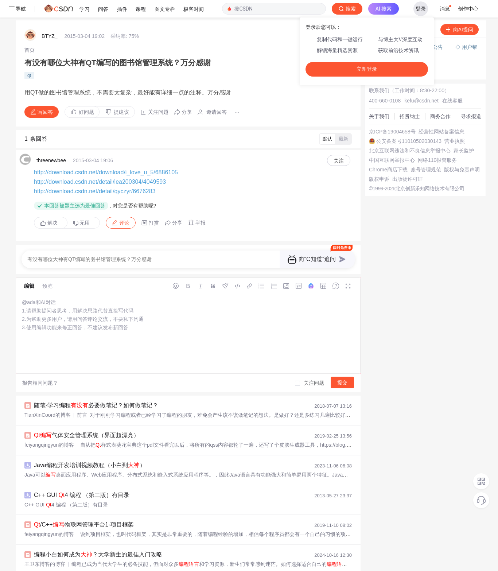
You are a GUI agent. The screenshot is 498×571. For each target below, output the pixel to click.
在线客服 (452, 83)
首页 (29, 32)
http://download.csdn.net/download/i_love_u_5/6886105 (106, 155)
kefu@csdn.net (421, 83)
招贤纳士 (410, 99)
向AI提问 (459, 12)
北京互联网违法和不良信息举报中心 (410, 133)
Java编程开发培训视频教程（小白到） (89, 447)
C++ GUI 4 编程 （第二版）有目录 (81, 477)
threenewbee (51, 143)
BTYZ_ (50, 19)
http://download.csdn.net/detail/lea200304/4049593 (100, 164)
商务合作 (440, 99)
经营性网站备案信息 (441, 114)
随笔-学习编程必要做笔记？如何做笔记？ (96, 388)
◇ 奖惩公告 (384, 53)
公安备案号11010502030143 (408, 124)
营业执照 (454, 124)
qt (29, 58)
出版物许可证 (407, 161)
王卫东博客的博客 (44, 546)
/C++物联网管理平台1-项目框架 (84, 507)
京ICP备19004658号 (392, 114)
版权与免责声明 (462, 152)
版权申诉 (379, 161)
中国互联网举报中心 (392, 142)
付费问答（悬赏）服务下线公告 (407, 29)
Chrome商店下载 (388, 152)
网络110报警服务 (437, 142)
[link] (29, 32)
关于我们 (379, 99)
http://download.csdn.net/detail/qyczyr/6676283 (95, 174)
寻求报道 (471, 99)
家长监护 (464, 133)
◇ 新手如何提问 (390, 46)
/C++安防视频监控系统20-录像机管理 (91, 567)
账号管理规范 (426, 152)
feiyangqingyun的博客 (49, 427)
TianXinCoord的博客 (47, 397)
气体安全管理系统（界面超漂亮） (86, 418)
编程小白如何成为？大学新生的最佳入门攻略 (98, 537)
